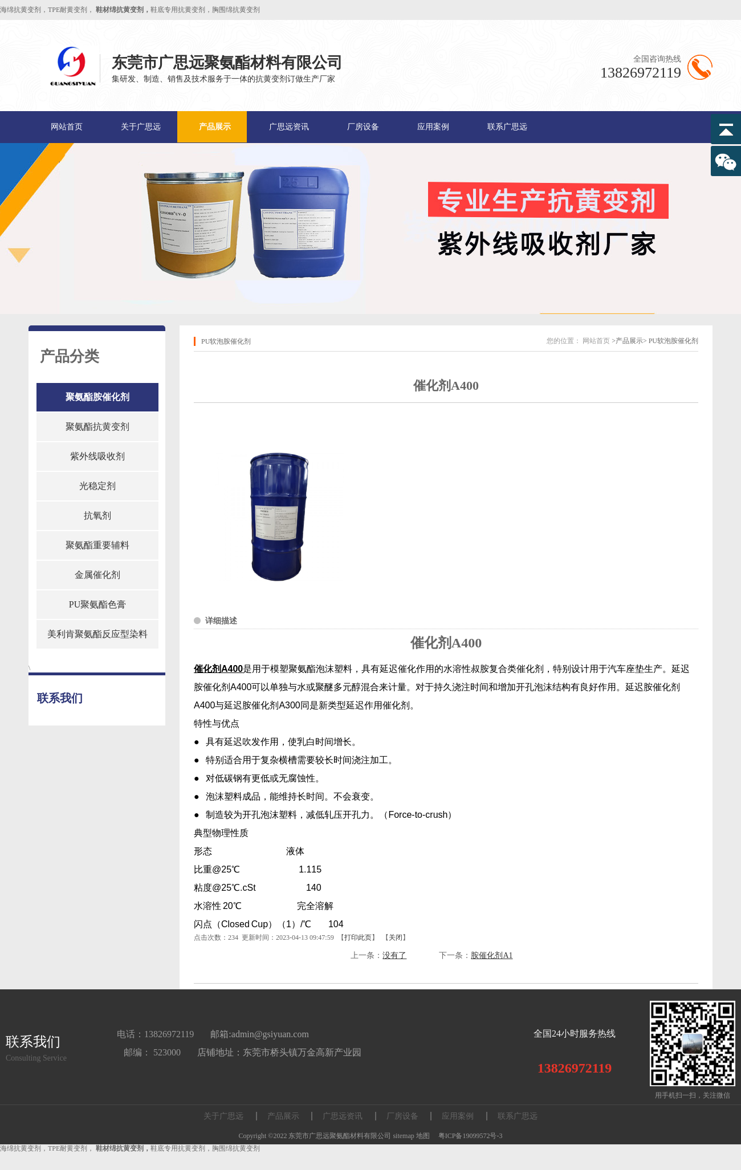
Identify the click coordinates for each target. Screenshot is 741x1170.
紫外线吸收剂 (97, 456)
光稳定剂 (97, 486)
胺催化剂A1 (491, 955)
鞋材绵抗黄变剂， (123, 10)
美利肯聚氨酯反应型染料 (97, 634)
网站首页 (67, 127)
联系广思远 (507, 127)
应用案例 (433, 127)
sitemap (403, 1136)
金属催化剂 (97, 575)
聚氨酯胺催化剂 (97, 397)
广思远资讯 (289, 127)
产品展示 (215, 127)
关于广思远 (141, 127)
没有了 (394, 955)
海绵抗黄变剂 (20, 10)
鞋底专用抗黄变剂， (181, 10)
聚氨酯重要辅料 (97, 545)
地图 (423, 1136)
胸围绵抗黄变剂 (236, 10)
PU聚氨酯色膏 (97, 604)
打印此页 (358, 937)
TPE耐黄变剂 (67, 10)
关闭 (395, 937)
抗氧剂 (97, 515)
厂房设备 (363, 127)
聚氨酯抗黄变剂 (97, 426)
